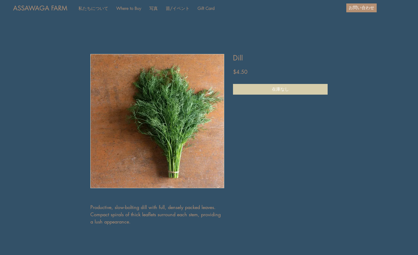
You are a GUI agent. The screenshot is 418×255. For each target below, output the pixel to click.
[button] (128, 8)
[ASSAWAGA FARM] (40, 8)
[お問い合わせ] (361, 7)
